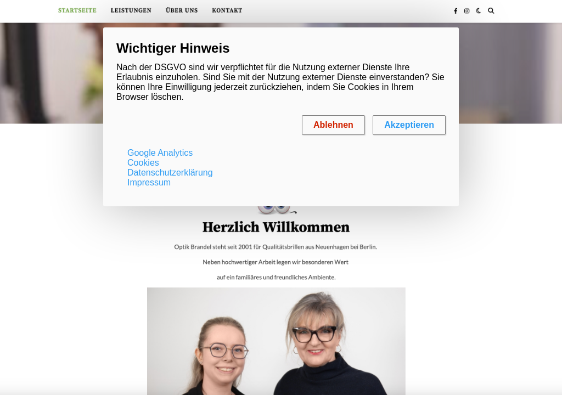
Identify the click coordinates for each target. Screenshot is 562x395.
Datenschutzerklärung (170, 172)
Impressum (149, 182)
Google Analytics (160, 152)
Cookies (143, 162)
